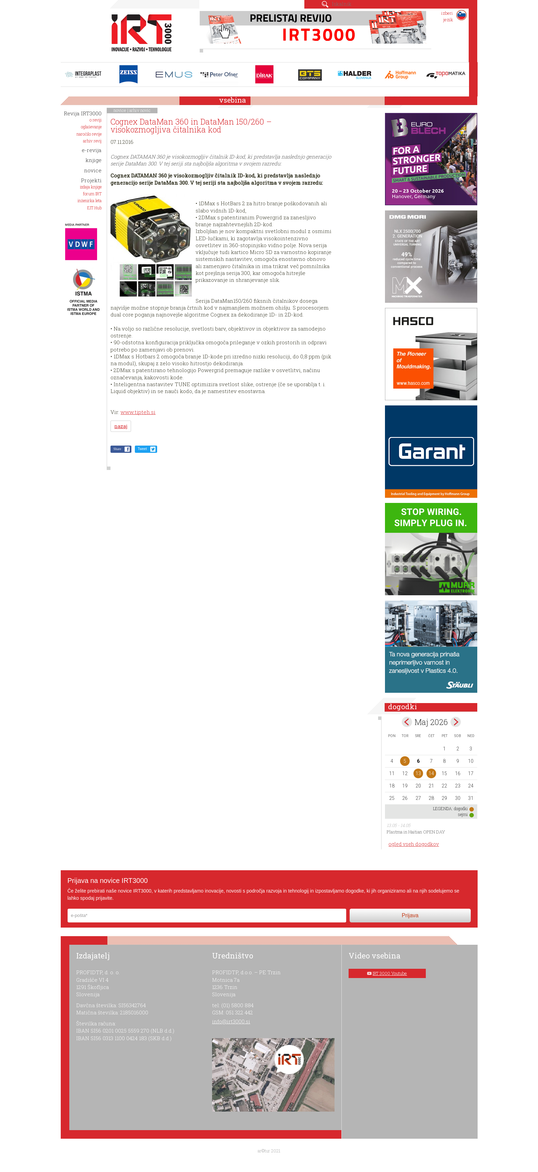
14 (431, 773)
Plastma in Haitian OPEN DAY (416, 832)
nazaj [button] (120, 426)
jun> (456, 722)
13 (418, 773)
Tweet (142, 449)
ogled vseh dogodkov (413, 844)
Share (117, 449)
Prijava (410, 915)
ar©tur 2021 (269, 1151)
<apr (407, 722)
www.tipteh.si (137, 412)
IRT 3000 (139, 33)
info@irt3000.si (231, 1021)
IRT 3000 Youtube (390, 973)
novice (120, 110)
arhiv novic (140, 110)
